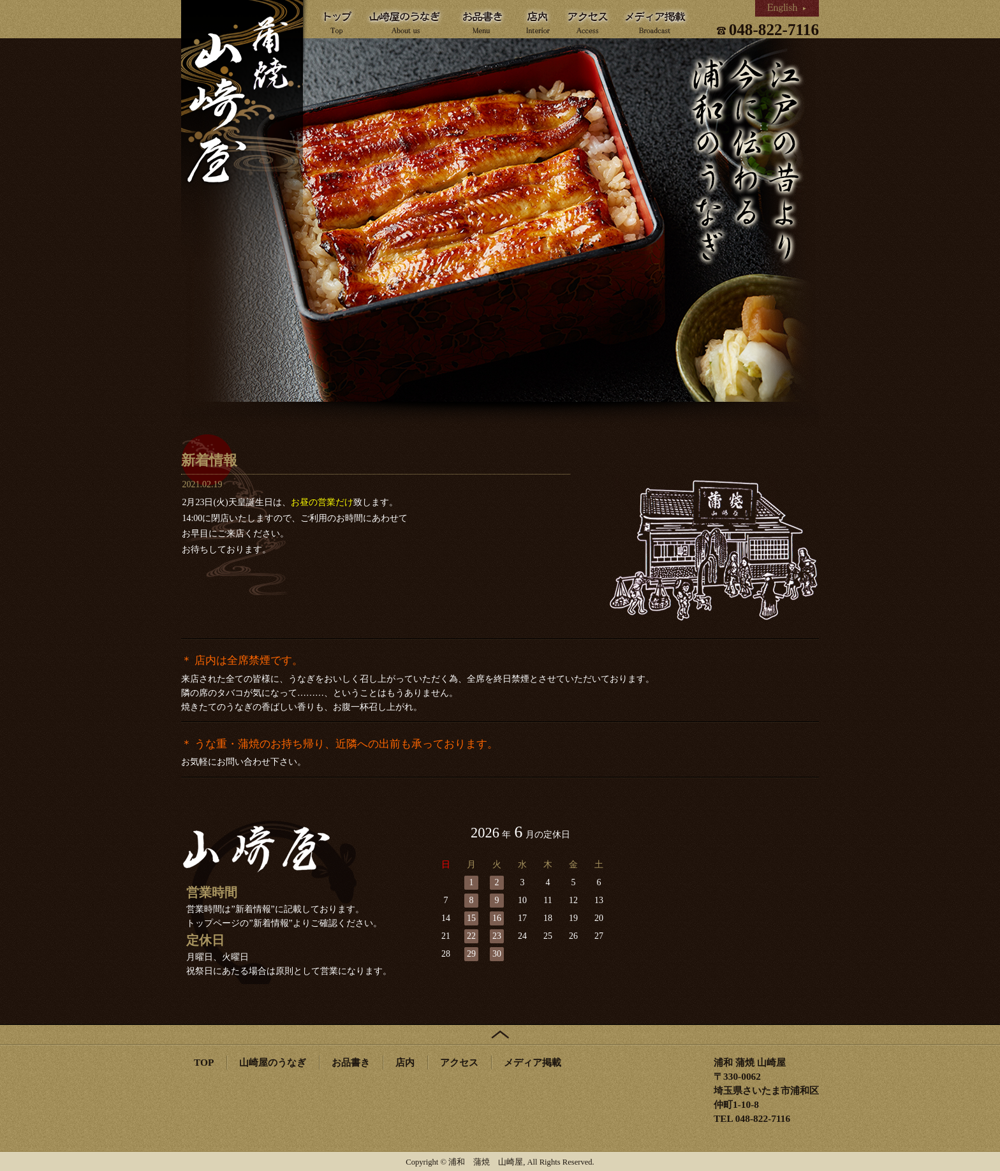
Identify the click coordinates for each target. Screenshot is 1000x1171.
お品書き (351, 1062)
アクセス (459, 1062)
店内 (405, 1062)
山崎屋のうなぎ (272, 1062)
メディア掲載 (532, 1062)
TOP (204, 1062)
